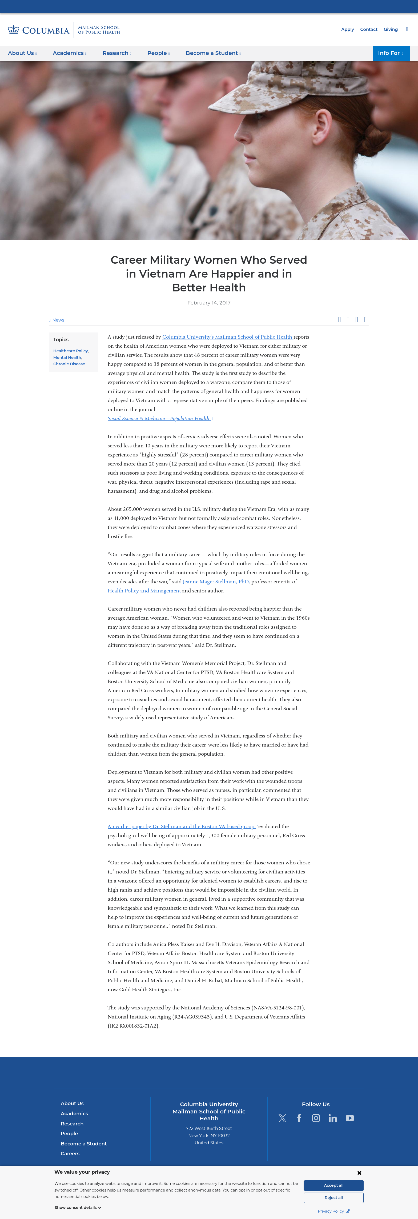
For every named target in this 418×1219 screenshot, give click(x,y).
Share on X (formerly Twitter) (348, 319)
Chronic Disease (68, 364)
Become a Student (82, 1143)
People (69, 1133)
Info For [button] (392, 53)
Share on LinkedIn (356, 319)
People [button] (153, 53)
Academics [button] (68, 53)
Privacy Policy (334, 1211)
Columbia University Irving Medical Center (209, 6)
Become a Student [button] (205, 53)
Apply (350, 29)
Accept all (334, 1185)
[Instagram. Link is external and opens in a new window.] (316, 1118)
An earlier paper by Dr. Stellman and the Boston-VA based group (183, 826)
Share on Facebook (339, 319)
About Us (71, 1103)
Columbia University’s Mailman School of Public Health (228, 337)
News (57, 320)
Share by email (365, 319)
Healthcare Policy (69, 351)
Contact (370, 29)
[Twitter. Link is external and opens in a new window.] (282, 1118)
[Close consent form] (359, 1172)
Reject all (333, 1198)
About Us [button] (22, 53)
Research (71, 1123)
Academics (73, 1113)
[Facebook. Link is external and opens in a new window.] (299, 1118)
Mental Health (65, 357)
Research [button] (113, 53)
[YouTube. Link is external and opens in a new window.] (349, 1118)
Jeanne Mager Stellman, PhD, (216, 582)
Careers (70, 1153)
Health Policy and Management (145, 591)
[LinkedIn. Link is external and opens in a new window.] (333, 1118)
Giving (391, 29)
